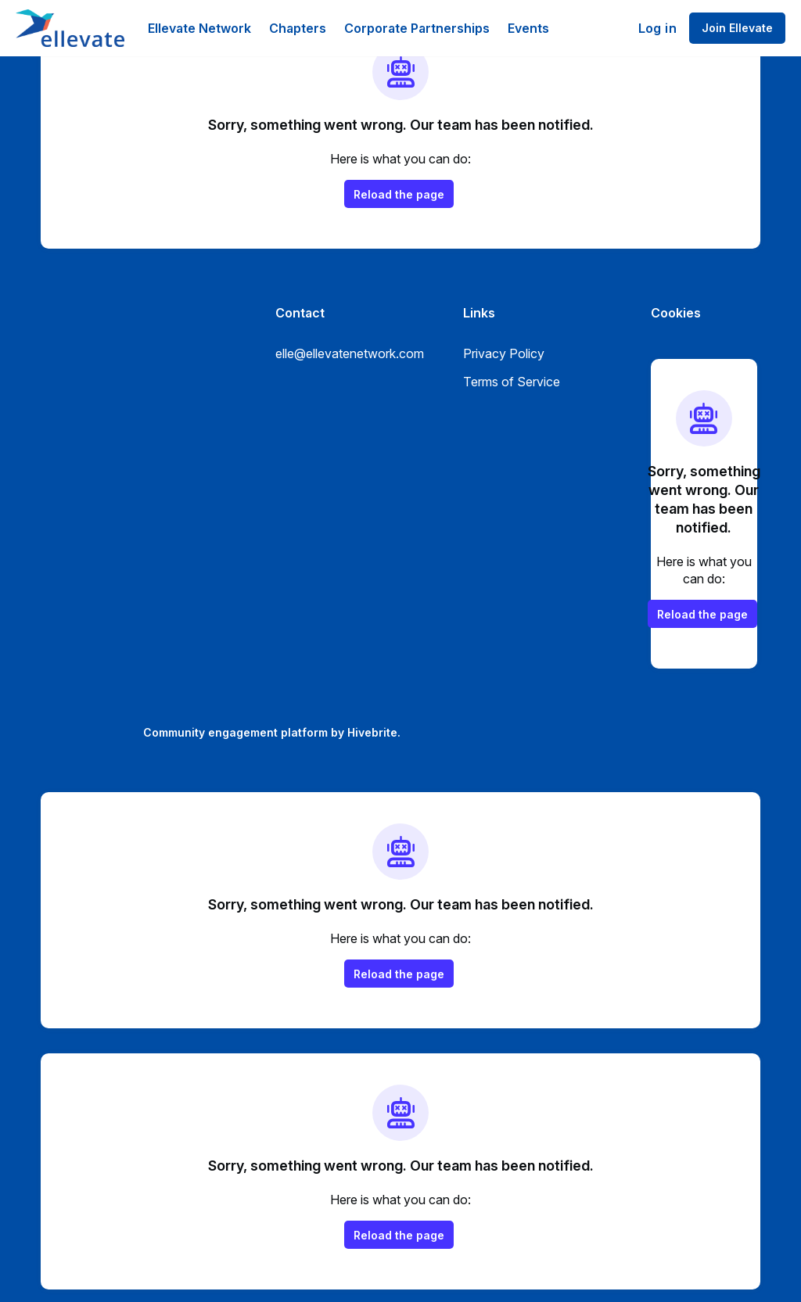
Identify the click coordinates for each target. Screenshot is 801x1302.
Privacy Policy (503, 353)
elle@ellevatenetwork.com (349, 353)
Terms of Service (511, 381)
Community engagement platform (235, 732)
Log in (657, 28)
